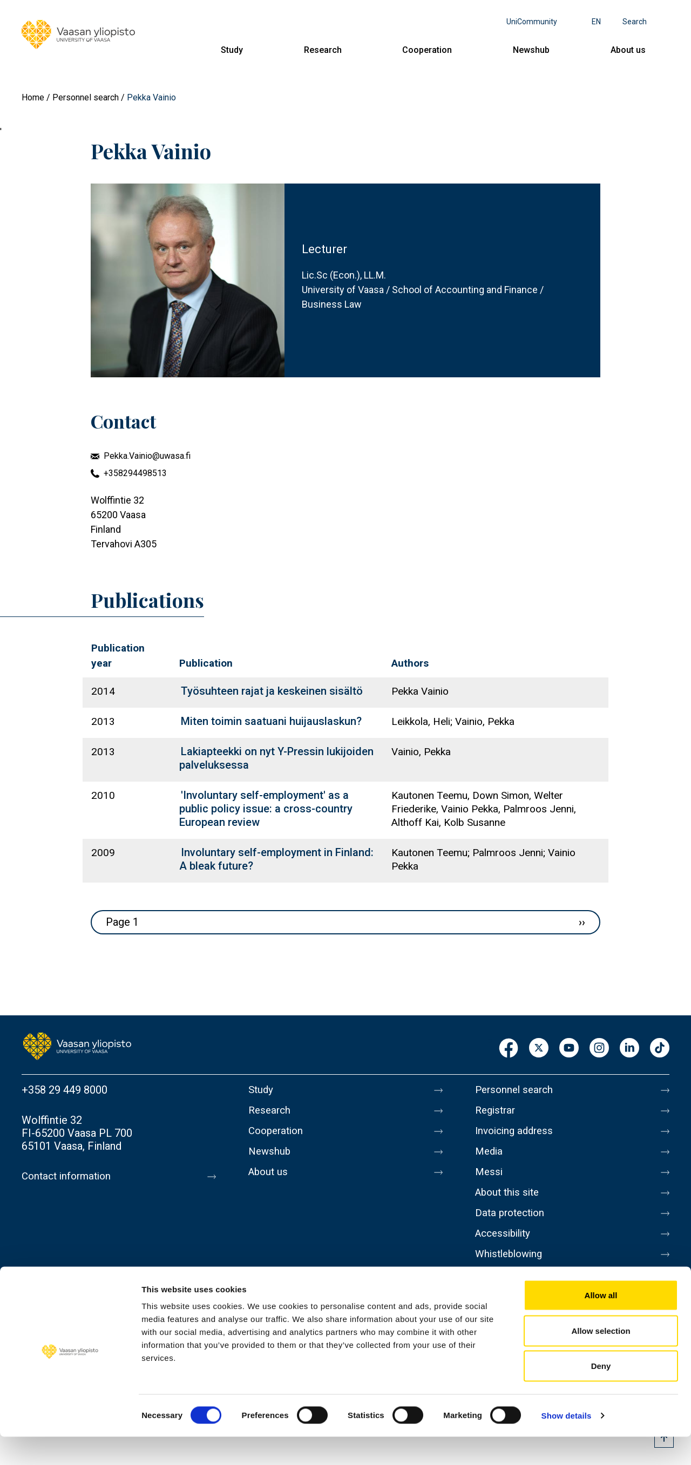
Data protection (512, 1225)
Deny (601, 1394)
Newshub (531, 50)
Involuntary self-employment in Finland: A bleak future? (276, 859)
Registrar (497, 1112)
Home (33, 97)
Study (232, 50)
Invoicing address (517, 1135)
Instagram (599, 1048)
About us (628, 50)
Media (490, 1157)
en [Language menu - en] (596, 21)
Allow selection (600, 1359)
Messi (489, 1180)
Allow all (601, 1323)
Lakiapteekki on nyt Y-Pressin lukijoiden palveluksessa (276, 758)
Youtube (569, 1048)
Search (634, 21)
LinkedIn (629, 1048)
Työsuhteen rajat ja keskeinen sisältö (272, 690)
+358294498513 (135, 473)
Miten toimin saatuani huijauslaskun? (271, 721)
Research (323, 50)
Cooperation (427, 50)
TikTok (659, 1048)
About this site (509, 1203)
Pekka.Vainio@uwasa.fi (147, 456)
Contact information (69, 1176)
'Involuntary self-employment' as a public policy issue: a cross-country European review (266, 809)
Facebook (508, 1048)
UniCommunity (532, 21)
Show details (566, 1443)
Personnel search (85, 97)
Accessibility (505, 1248)
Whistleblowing (511, 1271)
